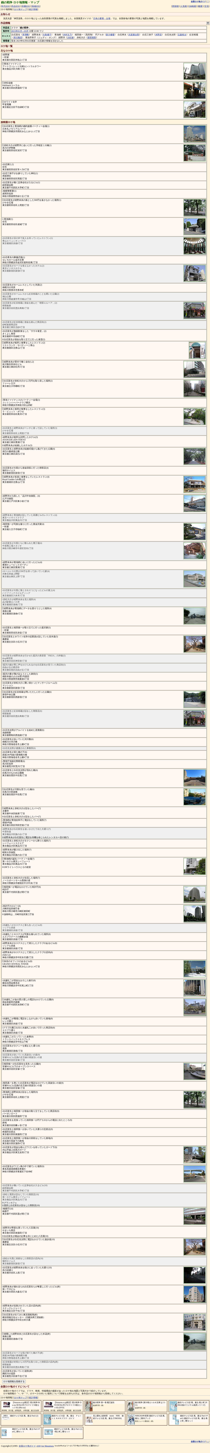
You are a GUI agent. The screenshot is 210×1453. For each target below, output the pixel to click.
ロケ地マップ (20, 9)
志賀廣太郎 (133, 35)
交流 (206, 6)
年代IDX (5, 6)
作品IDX (15, 6)
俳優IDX (26, 6)
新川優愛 (110, 35)
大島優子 (47, 35)
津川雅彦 (18, 37)
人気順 (183, 6)
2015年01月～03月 (20, 31)
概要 (200, 6)
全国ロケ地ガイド (27, 1446)
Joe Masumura (47, 1446)
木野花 (158, 35)
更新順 (175, 6)
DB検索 (192, 6)
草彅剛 (25, 35)
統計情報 (33, 9)
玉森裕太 (182, 35)
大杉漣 (70, 37)
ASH (38, 1446)
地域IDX (36, 6)
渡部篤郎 (91, 37)
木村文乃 (67, 35)
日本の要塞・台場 (101, 18)
